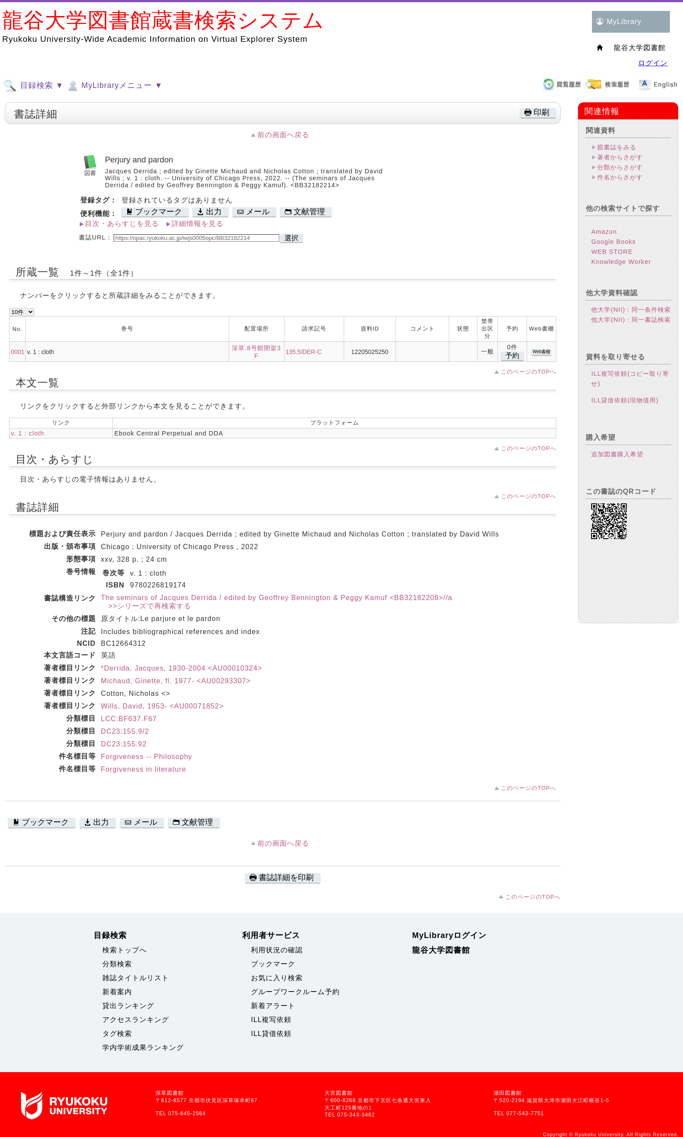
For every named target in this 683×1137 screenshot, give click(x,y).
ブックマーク (273, 964)
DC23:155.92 (124, 744)
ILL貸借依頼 (271, 1033)
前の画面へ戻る (283, 134)
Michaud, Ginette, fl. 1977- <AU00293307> (176, 681)
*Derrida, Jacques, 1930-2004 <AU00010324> (181, 668)
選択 (291, 238)
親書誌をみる (616, 147)
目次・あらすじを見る (122, 223)
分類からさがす (620, 167)
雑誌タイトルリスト (135, 978)
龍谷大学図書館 (441, 950)
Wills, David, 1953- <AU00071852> (162, 706)
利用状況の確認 (277, 950)
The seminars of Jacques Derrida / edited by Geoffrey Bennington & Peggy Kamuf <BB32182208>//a (277, 597)
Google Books (613, 241)
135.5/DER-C (304, 351)
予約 (512, 355)
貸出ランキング (128, 1005)
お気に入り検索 (277, 978)
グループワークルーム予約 (295, 991)
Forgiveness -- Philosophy (147, 756)
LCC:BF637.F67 (129, 718)
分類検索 (117, 964)
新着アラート (273, 1005)
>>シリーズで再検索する (146, 606)
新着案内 (117, 991)
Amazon (604, 231)
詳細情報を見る (197, 223)
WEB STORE (611, 251)
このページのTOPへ (528, 371)
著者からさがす (620, 157)
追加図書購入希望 (617, 454)
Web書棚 (541, 351)
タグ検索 (117, 1033)
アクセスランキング (135, 1019)
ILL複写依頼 (271, 1019)
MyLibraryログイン (449, 935)
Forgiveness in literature (143, 769)
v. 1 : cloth (27, 433)
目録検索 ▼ (33, 85)
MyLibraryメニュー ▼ (114, 85)
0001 (17, 351)
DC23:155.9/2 (125, 731)
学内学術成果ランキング (143, 1047)
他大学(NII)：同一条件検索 (631, 309)
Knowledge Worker (621, 261)
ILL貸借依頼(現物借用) (625, 400)
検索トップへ (124, 950)
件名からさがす (620, 177)
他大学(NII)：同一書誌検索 (631, 319)
